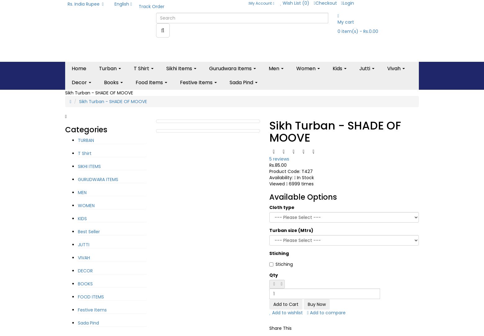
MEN (82, 192)
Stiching (279, 253)
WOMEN (86, 205)
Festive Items (92, 310)
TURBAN (86, 140)
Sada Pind (88, 323)
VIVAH (84, 258)
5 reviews (279, 159)
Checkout (325, 3)
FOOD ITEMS (91, 297)
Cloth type (281, 207)
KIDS (82, 219)
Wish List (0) (295, 3)
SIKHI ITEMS (89, 166)
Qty (273, 275)
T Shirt (85, 153)
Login (347, 3)
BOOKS (85, 284)
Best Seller (89, 232)
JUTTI (83, 245)
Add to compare (326, 313)
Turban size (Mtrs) (291, 230)
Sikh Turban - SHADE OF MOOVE (113, 101)
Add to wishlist (286, 313)
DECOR (85, 271)
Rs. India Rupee (86, 4)
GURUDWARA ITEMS (98, 179)
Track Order (151, 6)
